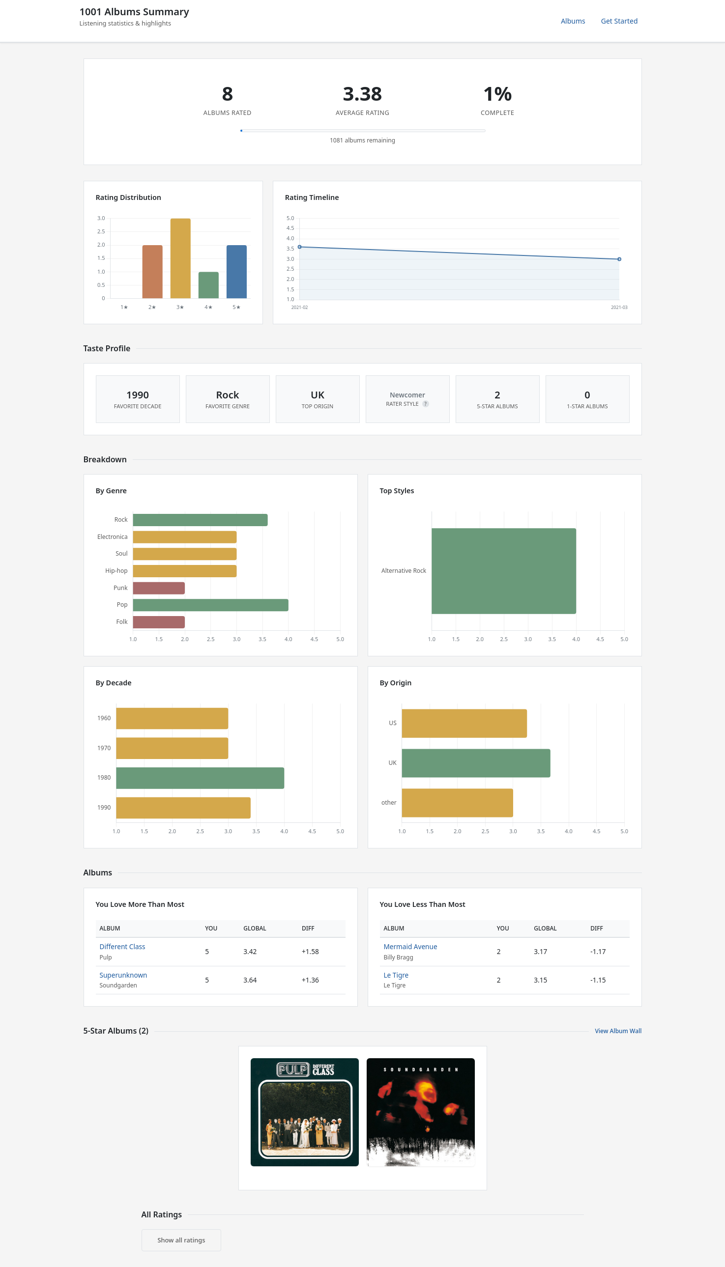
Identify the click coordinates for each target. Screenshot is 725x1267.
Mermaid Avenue (410, 946)
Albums (573, 21)
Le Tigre (396, 975)
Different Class (122, 946)
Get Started (619, 21)
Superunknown (123, 975)
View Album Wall (618, 1031)
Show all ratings (181, 1240)
